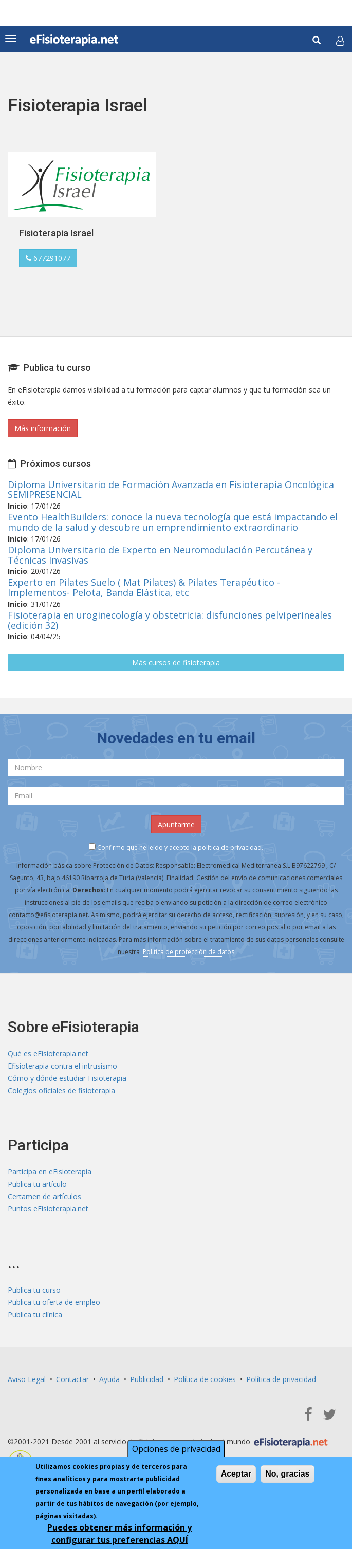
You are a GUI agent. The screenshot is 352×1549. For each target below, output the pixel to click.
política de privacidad (230, 847)
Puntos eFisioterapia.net (48, 1209)
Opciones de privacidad (176, 1451)
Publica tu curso (34, 1290)
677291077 (48, 258)
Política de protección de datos (188, 951)
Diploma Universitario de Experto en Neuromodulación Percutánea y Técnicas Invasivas (160, 555)
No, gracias (287, 1475)
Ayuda (109, 1379)
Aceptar (236, 1475)
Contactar (72, 1379)
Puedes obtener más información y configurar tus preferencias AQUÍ (119, 1535)
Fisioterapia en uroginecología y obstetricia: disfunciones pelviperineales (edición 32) (170, 620)
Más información (42, 428)
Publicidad (146, 1379)
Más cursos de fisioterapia (176, 662)
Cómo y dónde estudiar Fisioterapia (67, 1078)
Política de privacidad (281, 1379)
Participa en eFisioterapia (49, 1172)
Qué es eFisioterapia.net (48, 1053)
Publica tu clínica (35, 1314)
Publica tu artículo (37, 1184)
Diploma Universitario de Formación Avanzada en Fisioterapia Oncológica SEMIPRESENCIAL (171, 489)
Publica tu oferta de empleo (54, 1302)
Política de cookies (205, 1379)
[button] (340, 40)
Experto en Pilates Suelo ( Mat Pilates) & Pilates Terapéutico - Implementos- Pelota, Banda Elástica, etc (144, 587)
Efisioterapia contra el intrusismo (62, 1066)
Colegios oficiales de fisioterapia (61, 1090)
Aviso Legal (27, 1379)
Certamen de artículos (44, 1196)
